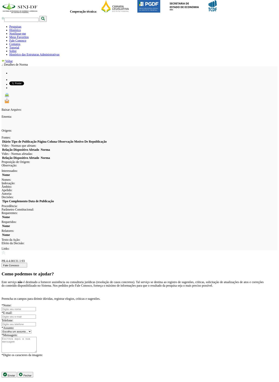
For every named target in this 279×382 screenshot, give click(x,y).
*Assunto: (8, 328)
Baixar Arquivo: (12, 109)
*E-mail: (7, 312)
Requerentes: (10, 213)
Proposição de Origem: (16, 162)
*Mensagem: (10, 335)
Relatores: (8, 230)
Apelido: (7, 190)
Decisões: (8, 197)
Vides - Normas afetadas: (17, 153)
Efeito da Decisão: (13, 243)
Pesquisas (15, 26)
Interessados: (10, 170)
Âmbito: (7, 186)
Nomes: (6, 179)
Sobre (12, 51)
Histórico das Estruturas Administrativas (34, 54)
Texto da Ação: (11, 239)
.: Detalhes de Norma (15, 64)
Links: (5, 248)
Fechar (25, 377)
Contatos (14, 44)
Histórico (15, 30)
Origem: (7, 130)
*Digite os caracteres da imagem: (22, 358)
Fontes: (6, 137)
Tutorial (14, 47)
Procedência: (10, 206)
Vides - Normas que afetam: (19, 145)
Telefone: (7, 320)
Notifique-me (17, 33)
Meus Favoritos (19, 37)
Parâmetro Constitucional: (18, 209)
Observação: (9, 165)
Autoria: (7, 193)
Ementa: (7, 116)
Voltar (7, 61)
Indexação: (8, 183)
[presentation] (31, 367)
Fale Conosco (17, 40)
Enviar (9, 377)
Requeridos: (9, 222)
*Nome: (7, 305)
